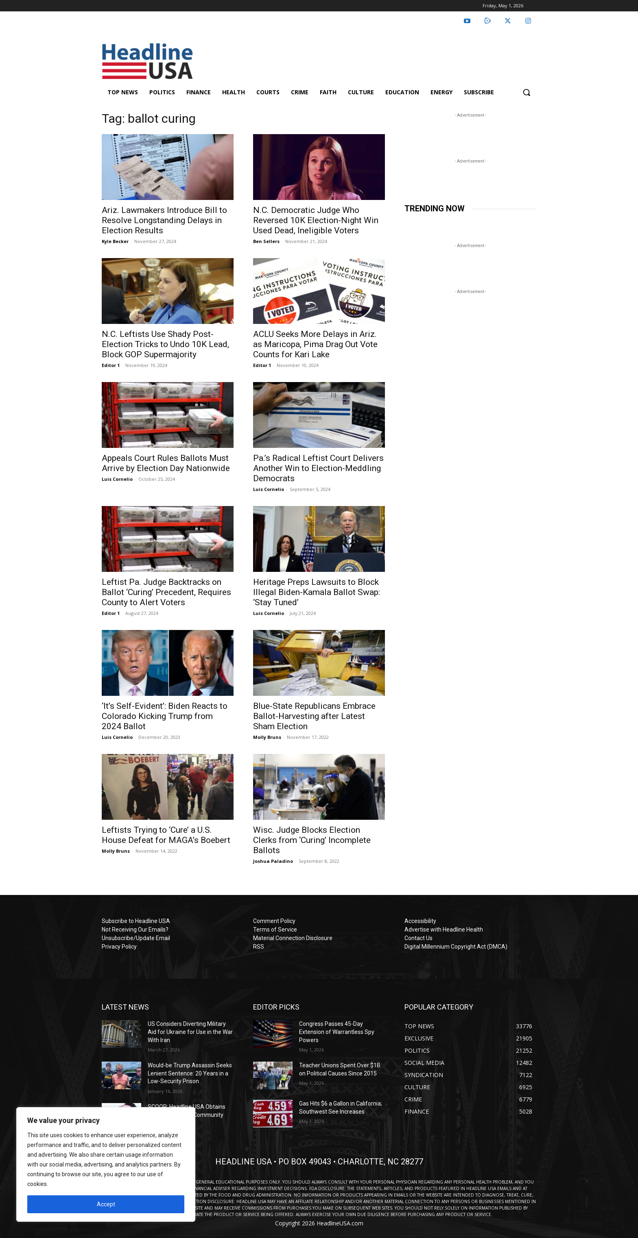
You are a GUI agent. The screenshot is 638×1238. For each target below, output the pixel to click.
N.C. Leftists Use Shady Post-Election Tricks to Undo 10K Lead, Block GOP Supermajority (165, 344)
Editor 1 (111, 365)
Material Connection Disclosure (292, 938)
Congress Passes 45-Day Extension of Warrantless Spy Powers (336, 1032)
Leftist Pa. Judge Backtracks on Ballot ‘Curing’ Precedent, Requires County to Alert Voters (166, 592)
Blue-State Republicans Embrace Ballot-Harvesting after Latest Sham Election (314, 716)
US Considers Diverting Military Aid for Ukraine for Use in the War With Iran (190, 1032)
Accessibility (420, 921)
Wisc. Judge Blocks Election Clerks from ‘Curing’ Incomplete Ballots (312, 840)
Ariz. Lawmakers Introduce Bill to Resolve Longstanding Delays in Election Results (164, 220)
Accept (106, 1204)
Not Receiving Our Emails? (135, 929)
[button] (526, 92)
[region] (105, 1164)
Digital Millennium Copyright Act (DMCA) (455, 946)
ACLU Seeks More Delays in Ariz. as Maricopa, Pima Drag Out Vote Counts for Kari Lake (315, 344)
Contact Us (418, 938)
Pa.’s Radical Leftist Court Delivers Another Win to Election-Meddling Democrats (318, 468)
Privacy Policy (119, 946)
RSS (258, 946)
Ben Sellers (266, 241)
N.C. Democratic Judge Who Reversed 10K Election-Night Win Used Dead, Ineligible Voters (315, 220)
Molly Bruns (267, 737)
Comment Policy (274, 921)
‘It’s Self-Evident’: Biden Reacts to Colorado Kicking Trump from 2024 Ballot (164, 716)
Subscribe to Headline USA (136, 921)
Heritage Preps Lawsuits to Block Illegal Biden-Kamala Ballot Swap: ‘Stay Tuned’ (316, 592)
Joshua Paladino (273, 861)
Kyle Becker (115, 241)
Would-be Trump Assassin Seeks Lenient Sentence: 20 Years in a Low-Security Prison (190, 1073)
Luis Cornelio (117, 479)
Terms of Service (275, 929)
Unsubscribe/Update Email (136, 938)
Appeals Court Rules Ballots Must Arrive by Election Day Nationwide (166, 463)
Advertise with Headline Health (443, 929)
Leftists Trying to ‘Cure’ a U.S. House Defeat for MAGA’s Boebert (166, 835)
